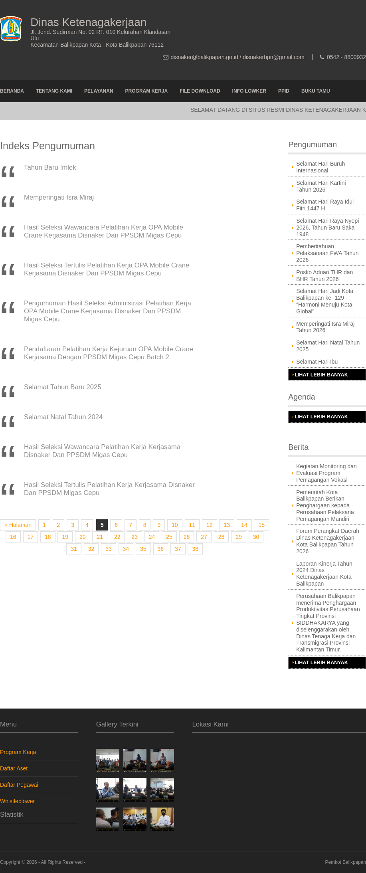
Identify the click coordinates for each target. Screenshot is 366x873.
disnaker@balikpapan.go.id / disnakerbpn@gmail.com (238, 57)
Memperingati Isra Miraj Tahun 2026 (325, 327)
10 (175, 525)
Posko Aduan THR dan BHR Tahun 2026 (324, 275)
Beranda (12, 91)
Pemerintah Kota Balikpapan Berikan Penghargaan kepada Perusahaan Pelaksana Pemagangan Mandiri (325, 505)
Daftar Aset (14, 768)
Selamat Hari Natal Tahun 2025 (328, 345)
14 (244, 525)
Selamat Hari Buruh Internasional (320, 167)
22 (117, 537)
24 (152, 537)
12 (209, 525)
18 (48, 537)
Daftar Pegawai (19, 785)
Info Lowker (249, 91)
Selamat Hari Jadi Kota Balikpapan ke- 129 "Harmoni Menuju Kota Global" (324, 301)
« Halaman (18, 525)
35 (143, 549)
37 (178, 549)
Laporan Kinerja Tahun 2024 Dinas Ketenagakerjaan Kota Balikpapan (324, 573)
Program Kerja (146, 91)
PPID (283, 91)
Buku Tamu (315, 91)
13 (227, 525)
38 (195, 549)
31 (74, 549)
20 (82, 537)
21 (100, 537)
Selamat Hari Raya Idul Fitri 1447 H (325, 205)
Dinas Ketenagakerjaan (88, 22)
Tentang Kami (54, 91)
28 (221, 537)
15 (261, 525)
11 (192, 525)
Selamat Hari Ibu (317, 361)
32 (91, 549)
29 (238, 537)
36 (161, 549)
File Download (200, 91)
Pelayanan (98, 91)
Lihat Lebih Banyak (321, 375)
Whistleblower (17, 801)
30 (256, 537)
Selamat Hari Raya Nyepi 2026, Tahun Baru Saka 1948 (327, 228)
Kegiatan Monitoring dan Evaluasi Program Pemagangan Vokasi (326, 473)
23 (134, 537)
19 (65, 537)
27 (204, 537)
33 (108, 549)
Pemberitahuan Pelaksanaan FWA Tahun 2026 (327, 253)
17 (31, 537)
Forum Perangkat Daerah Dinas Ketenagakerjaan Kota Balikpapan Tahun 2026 (327, 541)
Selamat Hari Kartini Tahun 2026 (321, 186)
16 (13, 537)
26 (187, 537)
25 (169, 537)
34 (126, 549)
